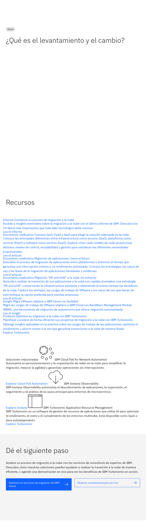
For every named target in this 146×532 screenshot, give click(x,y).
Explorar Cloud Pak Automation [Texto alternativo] (27, 383)
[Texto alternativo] (39, 484)
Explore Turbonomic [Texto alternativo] (19, 424)
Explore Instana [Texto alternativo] (17, 407)
